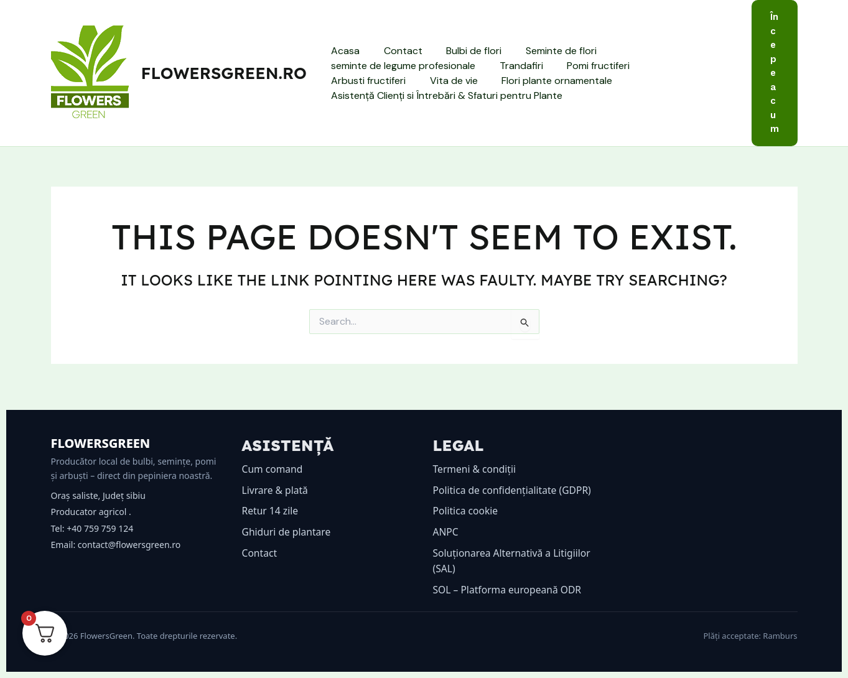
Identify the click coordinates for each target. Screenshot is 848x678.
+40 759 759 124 (100, 528)
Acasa (343, 50)
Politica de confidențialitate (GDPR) (514, 490)
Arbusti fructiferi (677, 65)
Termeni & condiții (475, 469)
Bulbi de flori (464, 50)
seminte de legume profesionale (401, 65)
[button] (775, 73)
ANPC (446, 532)
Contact (397, 50)
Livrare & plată (276, 490)
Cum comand (273, 469)
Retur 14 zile (271, 511)
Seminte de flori (546, 50)
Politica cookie (466, 511)
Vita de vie (353, 80)
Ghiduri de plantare (287, 532)
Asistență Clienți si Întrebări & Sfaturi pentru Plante (445, 95)
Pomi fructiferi (588, 65)
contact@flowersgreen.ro (129, 544)
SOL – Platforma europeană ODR (509, 590)
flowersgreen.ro (224, 73)
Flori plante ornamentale (452, 80)
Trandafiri (515, 65)
